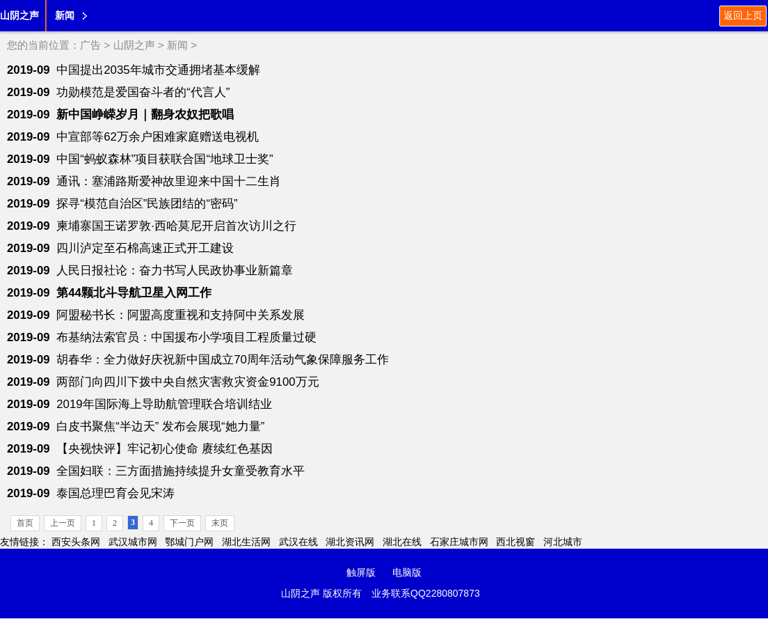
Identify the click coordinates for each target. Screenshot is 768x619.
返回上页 (742, 15)
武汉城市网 (133, 541)
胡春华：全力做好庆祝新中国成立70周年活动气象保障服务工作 (222, 359)
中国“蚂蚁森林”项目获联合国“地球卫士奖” (164, 159)
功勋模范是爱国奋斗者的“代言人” (143, 92)
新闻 (64, 15)
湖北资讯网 (350, 541)
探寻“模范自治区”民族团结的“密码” (146, 203)
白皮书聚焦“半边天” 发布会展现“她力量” (160, 426)
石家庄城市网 (459, 541)
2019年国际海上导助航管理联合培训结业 (163, 404)
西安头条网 (75, 541)
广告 (90, 45)
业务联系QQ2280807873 (425, 593)
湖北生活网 (246, 541)
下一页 (182, 523)
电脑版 (407, 572)
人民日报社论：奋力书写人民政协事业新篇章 (174, 270)
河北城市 (562, 541)
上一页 (62, 523)
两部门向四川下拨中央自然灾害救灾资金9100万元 (187, 382)
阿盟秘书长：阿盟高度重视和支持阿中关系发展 (180, 315)
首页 (25, 523)
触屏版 (361, 572)
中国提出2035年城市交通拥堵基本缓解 (157, 70)
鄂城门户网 (189, 541)
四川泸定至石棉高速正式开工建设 (145, 248)
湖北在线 (402, 541)
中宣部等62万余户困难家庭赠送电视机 (157, 136)
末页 (219, 523)
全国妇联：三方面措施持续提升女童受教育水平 (180, 471)
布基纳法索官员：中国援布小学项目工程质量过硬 (186, 337)
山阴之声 (19, 15)
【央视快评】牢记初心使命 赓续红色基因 (164, 448)
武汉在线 (298, 541)
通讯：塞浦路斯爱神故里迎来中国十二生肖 (168, 181)
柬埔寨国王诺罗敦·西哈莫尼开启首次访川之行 (176, 226)
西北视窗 (515, 541)
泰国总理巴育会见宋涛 (115, 493)
